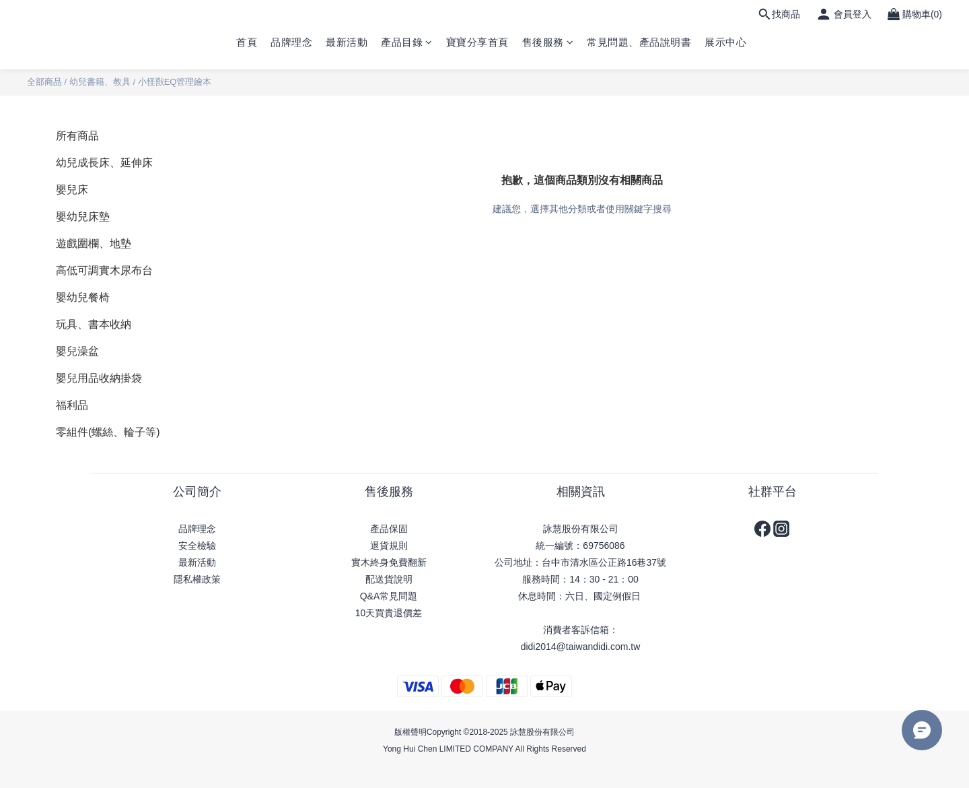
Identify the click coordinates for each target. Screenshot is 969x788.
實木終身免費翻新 (389, 562)
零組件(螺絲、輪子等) (108, 432)
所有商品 (77, 135)
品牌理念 (291, 42)
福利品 (72, 405)
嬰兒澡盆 (77, 351)
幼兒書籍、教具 (100, 82)
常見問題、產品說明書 (639, 42)
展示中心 (725, 42)
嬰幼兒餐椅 (83, 297)
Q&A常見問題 (389, 596)
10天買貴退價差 (389, 613)
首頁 (246, 42)
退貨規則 (389, 545)
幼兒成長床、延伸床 (104, 162)
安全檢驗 (197, 545)
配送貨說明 (388, 579)
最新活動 (346, 42)
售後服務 (548, 42)
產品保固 (389, 528)
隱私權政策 (197, 579)
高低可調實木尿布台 (104, 270)
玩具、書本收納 (93, 324)
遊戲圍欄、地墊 (93, 243)
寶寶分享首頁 (477, 42)
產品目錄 (407, 42)
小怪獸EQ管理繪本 (175, 82)
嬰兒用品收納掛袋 (99, 378)
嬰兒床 (72, 189)
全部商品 (44, 82)
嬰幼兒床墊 (83, 216)
